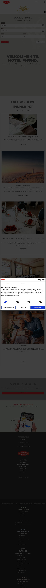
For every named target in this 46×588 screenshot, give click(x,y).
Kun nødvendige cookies (8, 307)
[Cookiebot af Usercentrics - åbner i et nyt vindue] (39, 279)
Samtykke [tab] (8, 283)
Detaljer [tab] (23, 283)
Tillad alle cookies (37, 307)
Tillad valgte (23, 307)
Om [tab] (38, 283)
